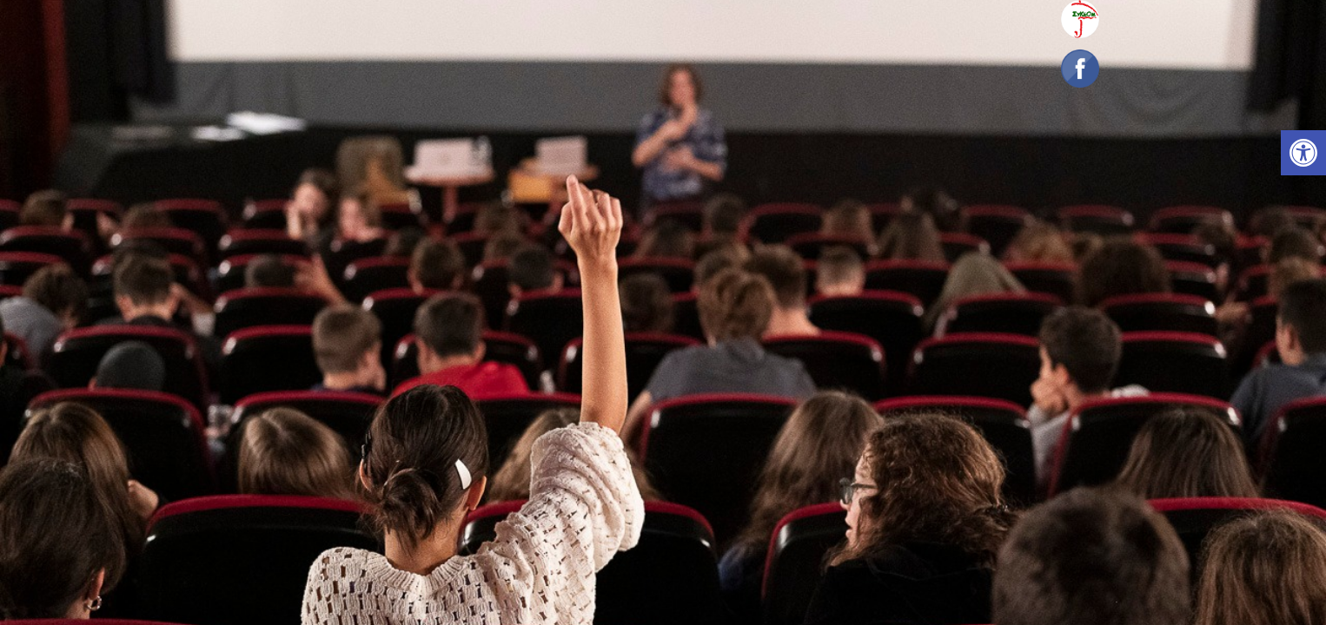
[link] (1303, 152)
